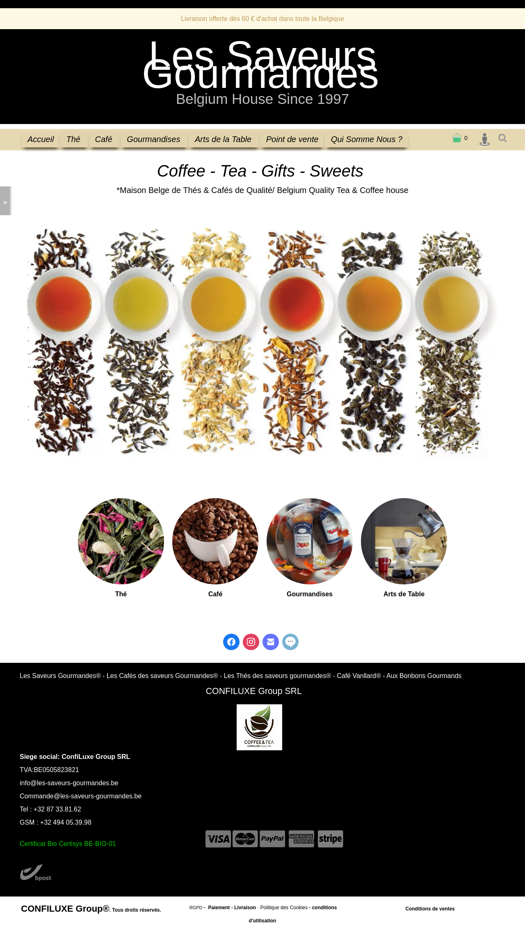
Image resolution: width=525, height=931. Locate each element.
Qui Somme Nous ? (367, 139)
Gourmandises (155, 139)
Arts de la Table (224, 139)
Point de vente (292, 139)
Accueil (40, 139)
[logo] (262, 76)
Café (105, 139)
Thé (74, 139)
